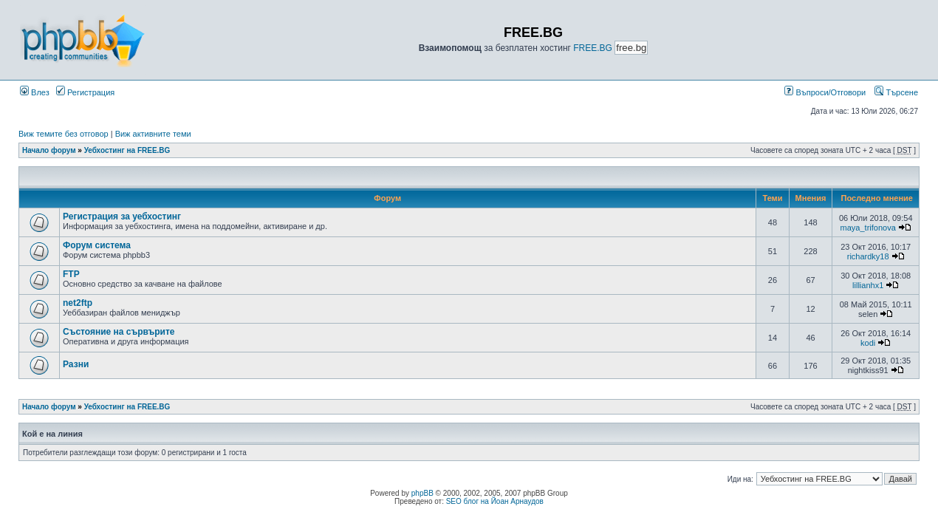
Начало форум (49, 150)
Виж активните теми (153, 133)
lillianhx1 (867, 285)
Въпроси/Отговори (825, 92)
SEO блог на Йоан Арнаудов (495, 501)
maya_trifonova (868, 227)
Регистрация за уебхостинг (122, 216)
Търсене (896, 92)
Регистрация (85, 92)
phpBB (422, 493)
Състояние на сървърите (119, 332)
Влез (34, 92)
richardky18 (868, 256)
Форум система (97, 245)
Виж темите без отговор (63, 133)
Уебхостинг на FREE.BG (127, 150)
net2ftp (77, 303)
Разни (76, 364)
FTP (71, 274)
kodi (867, 342)
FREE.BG (592, 48)
